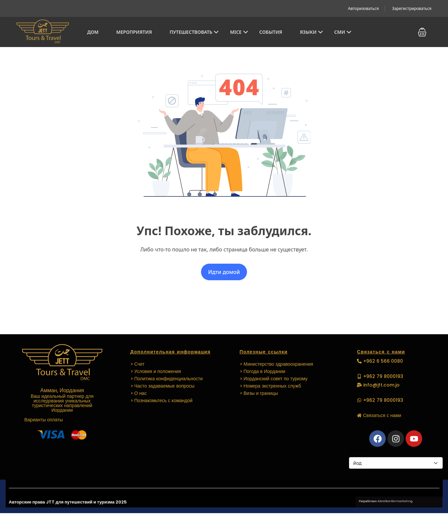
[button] (422, 32)
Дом (92, 32)
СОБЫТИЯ (270, 32)
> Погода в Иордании (262, 371)
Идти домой (224, 272)
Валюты (358, 450)
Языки (311, 32)
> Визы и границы (259, 393)
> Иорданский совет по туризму (274, 378)
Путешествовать (194, 32)
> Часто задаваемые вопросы (162, 386)
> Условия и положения (155, 371)
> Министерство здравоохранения (276, 364)
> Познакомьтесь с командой (161, 400)
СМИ (343, 32)
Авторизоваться (363, 8)
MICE (239, 32)
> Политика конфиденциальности (166, 378)
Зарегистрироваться (411, 8)
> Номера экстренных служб (270, 386)
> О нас (138, 393)
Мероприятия (134, 32)
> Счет (137, 364)
